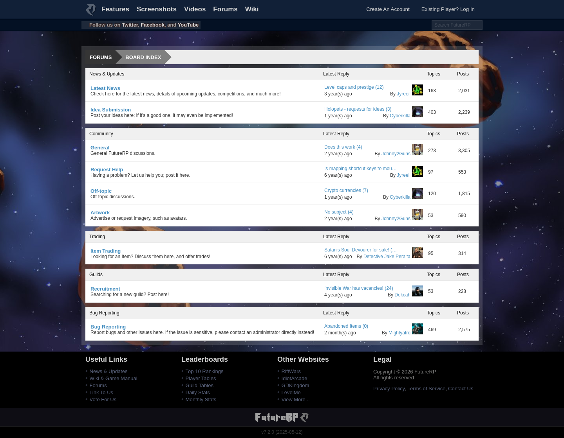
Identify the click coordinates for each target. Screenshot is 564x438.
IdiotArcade (294, 378)
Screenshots (157, 9)
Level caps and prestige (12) (353, 87)
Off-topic (101, 191)
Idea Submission (110, 110)
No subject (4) (339, 212)
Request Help (106, 169)
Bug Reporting (108, 327)
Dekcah (408, 295)
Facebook (152, 25)
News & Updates (109, 371)
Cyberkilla (406, 115)
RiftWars (291, 371)
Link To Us (101, 392)
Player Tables (201, 378)
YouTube (188, 25)
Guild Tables (199, 385)
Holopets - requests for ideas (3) (357, 109)
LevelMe (291, 392)
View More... (296, 399)
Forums (225, 9)
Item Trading (105, 251)
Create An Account (387, 9)
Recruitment (105, 289)
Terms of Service (427, 388)
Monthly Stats (201, 399)
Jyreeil (410, 94)
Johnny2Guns (402, 153)
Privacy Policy (389, 388)
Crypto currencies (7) (346, 190)
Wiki (252, 9)
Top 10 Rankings (205, 371)
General (99, 148)
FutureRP (91, 13)
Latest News (105, 88)
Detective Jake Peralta (393, 256)
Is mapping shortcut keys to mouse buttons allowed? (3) (361, 168)
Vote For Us (103, 399)
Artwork (100, 212)
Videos (195, 9)
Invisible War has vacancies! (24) (358, 288)
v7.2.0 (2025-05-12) (281, 432)
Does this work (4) (343, 147)
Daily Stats (198, 392)
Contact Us (460, 388)
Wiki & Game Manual (113, 378)
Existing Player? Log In (448, 9)
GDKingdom (295, 385)
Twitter (130, 25)
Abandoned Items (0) (346, 326)
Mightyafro (406, 333)
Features (115, 9)
